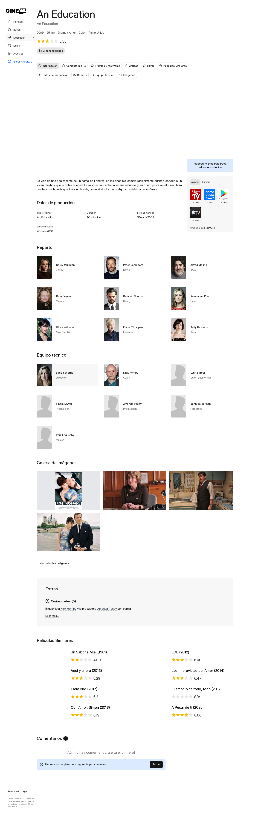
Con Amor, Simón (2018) (90, 811)
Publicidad (13, 791)
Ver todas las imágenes (54, 563)
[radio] (195, 182)
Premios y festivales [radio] (105, 65)
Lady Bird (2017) (84, 763)
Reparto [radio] (80, 75)
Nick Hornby (68, 608)
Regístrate (199, 163)
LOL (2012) (180, 667)
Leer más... (52, 615)
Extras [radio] (149, 65)
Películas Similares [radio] (173, 65)
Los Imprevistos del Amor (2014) (198, 715)
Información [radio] (47, 65)
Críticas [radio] (131, 65)
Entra (210, 163)
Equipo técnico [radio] (103, 75)
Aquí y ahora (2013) (86, 715)
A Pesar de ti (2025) (188, 811)
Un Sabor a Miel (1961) (89, 667)
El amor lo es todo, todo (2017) (197, 763)
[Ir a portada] (16, 11)
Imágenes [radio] (127, 75)
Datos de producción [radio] (53, 75)
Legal (24, 791)
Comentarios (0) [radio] (74, 65)
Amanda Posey (107, 608)
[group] (135, 66)
